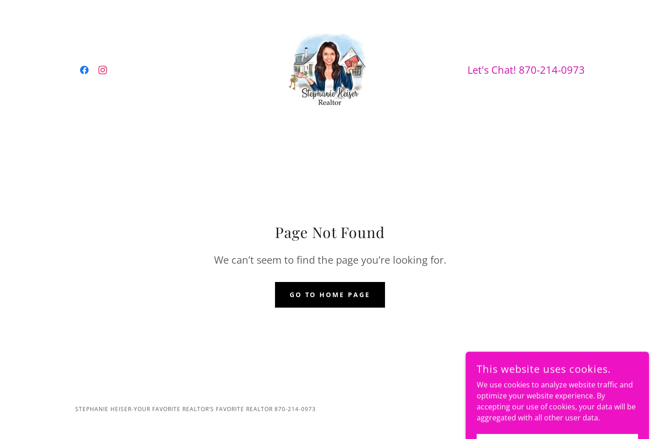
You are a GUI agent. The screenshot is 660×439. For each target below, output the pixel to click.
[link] (84, 70)
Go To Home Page (330, 294)
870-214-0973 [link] (552, 69)
